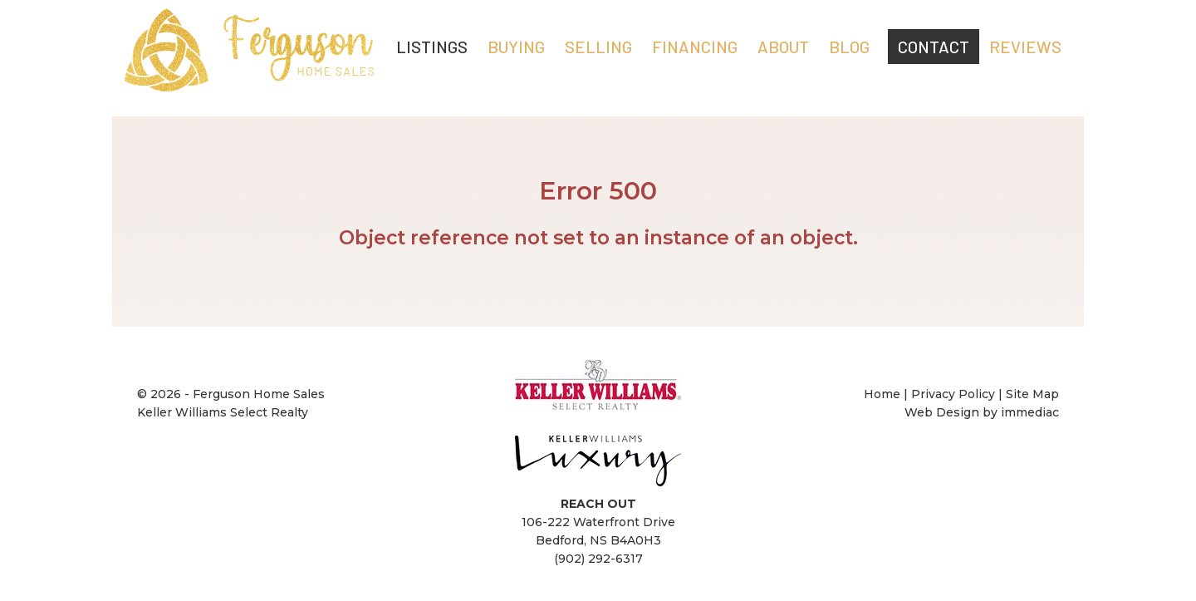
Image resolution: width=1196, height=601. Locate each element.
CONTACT (933, 47)
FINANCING (695, 47)
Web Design (941, 412)
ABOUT (783, 47)
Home (884, 394)
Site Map (1032, 394)
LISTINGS (432, 47)
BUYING (516, 47)
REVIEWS (1025, 47)
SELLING (598, 47)
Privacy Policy (953, 394)
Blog (849, 47)
